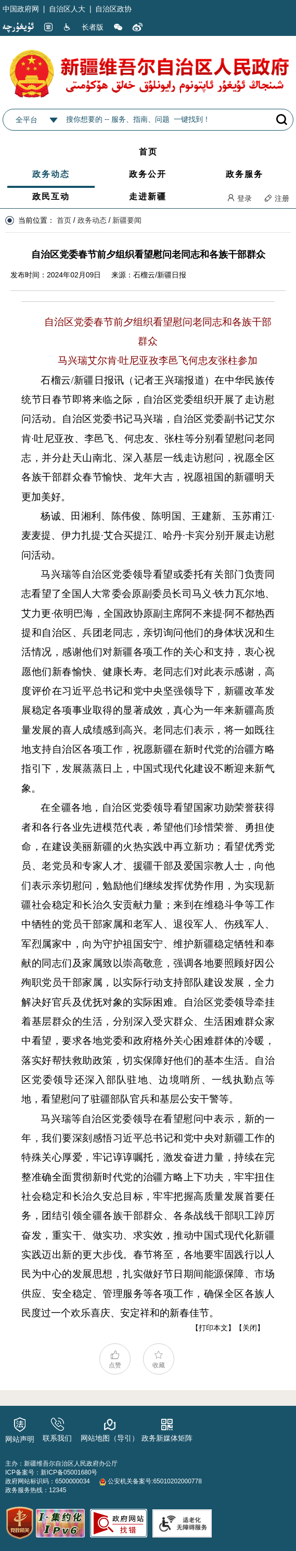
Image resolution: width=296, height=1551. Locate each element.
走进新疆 (147, 196)
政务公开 (147, 174)
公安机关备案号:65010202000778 (150, 1481)
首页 (148, 151)
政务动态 (51, 174)
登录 (239, 198)
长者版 (93, 27)
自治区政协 (113, 9)
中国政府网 (21, 9)
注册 (276, 198)
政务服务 (244, 174)
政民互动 (51, 196)
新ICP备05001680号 (69, 1472)
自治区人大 (67, 9)
